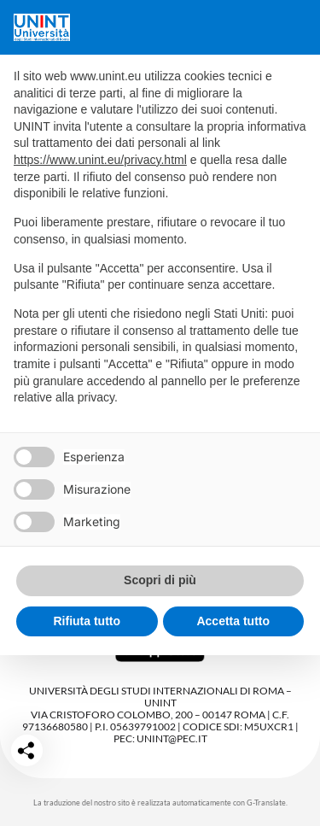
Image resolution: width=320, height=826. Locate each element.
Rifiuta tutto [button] (86, 621)
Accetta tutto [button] (233, 621)
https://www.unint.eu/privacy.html (100, 160)
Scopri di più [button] (160, 580)
